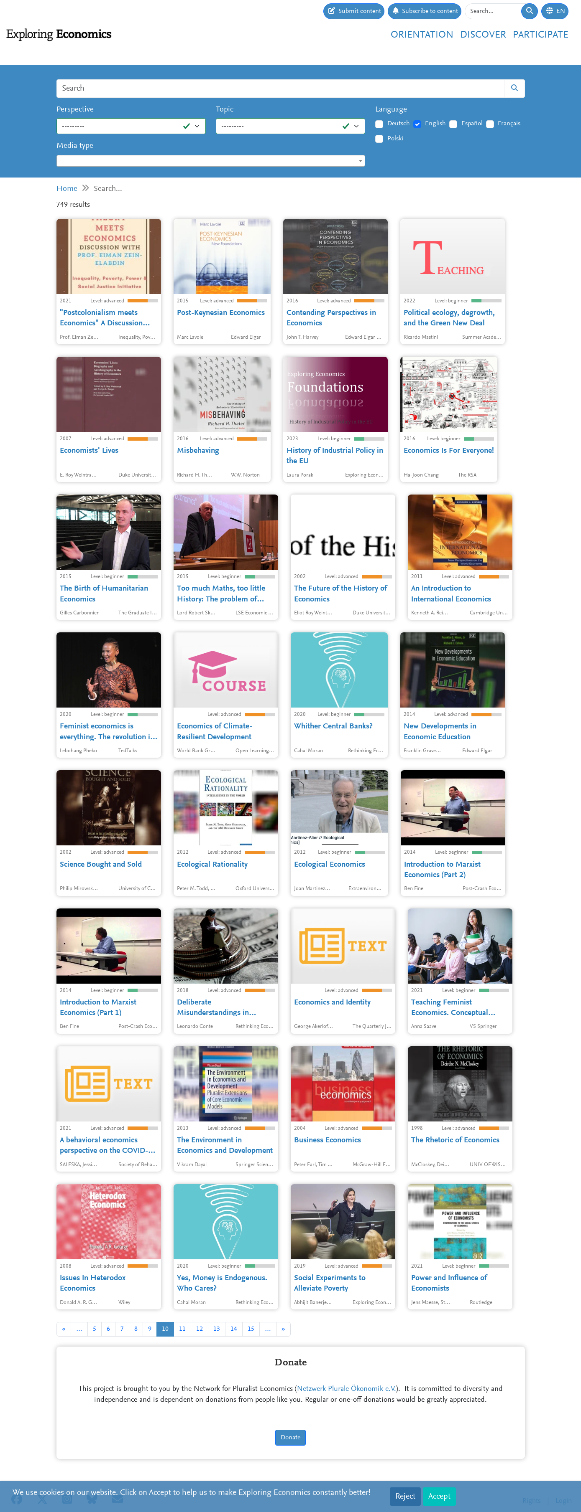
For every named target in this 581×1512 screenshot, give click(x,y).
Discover (483, 35)
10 (165, 1329)
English (435, 123)
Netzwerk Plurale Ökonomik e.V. (346, 1389)
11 (182, 1329)
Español (472, 123)
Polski (395, 138)
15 (251, 1329)
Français (509, 123)
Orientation (422, 35)
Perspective (75, 110)
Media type (74, 146)
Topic (224, 110)
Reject (405, 1496)
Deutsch (398, 123)
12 (199, 1329)
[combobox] (211, 161)
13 (216, 1329)
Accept (439, 1496)
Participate (540, 35)
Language (391, 110)
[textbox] (211, 161)
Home (66, 189)
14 (233, 1329)
